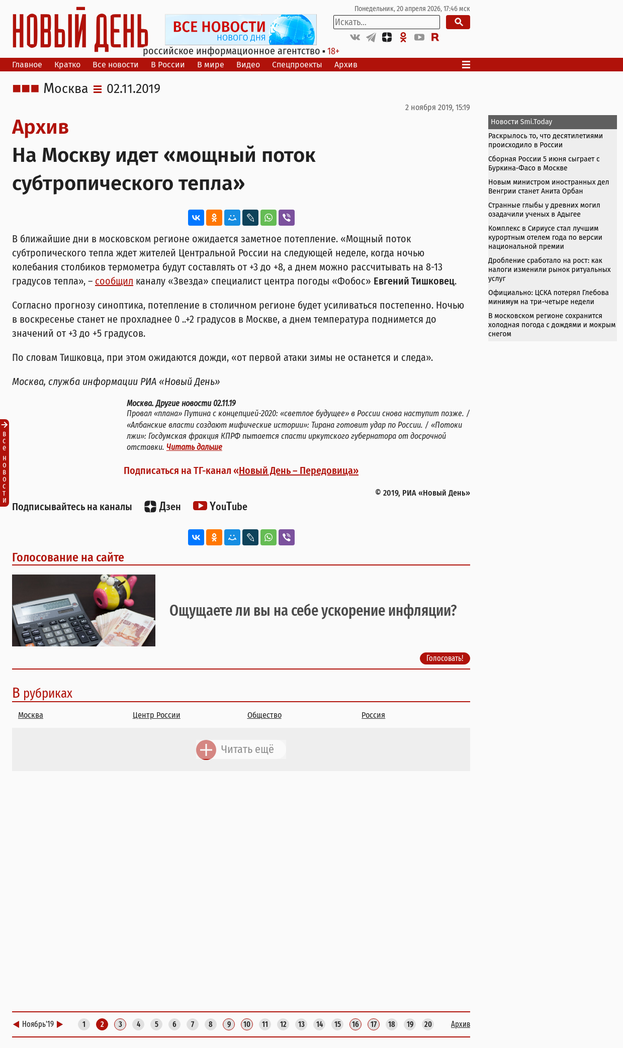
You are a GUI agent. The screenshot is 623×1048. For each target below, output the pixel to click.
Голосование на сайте (68, 557)
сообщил (114, 281)
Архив (346, 64)
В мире (210, 64)
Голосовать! (445, 658)
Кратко (67, 64)
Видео (248, 64)
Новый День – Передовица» (299, 470)
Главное (27, 64)
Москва (65, 89)
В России (168, 64)
